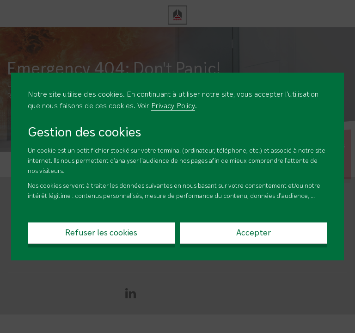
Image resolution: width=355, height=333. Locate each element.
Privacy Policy (173, 106)
